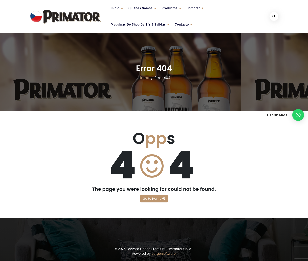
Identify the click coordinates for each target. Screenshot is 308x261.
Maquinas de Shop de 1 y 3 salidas (138, 24)
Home (144, 77)
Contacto (182, 24)
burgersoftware (163, 253)
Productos (170, 8)
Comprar (193, 8)
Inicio (115, 8)
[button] (298, 115)
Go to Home (154, 198)
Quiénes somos (140, 8)
